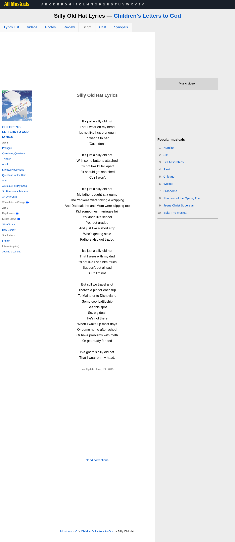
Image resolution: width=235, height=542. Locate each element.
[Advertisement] (77, 62)
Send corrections (97, 460)
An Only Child (9, 196)
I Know (6, 240)
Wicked (168, 183)
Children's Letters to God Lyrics (15, 131)
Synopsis (121, 27)
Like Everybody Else (13, 169)
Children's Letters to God (147, 16)
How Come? (8, 230)
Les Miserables (173, 162)
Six (165, 155)
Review (69, 27)
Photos (50, 27)
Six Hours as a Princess (15, 191)
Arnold (5, 164)
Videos (32, 27)
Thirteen (6, 159)
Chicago (169, 176)
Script (87, 27)
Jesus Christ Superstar (178, 205)
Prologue (7, 148)
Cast (102, 27)
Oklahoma (170, 191)
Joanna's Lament (11, 251)
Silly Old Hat (8, 224)
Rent (166, 169)
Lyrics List (11, 27)
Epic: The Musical (175, 212)
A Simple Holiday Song (14, 186)
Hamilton (169, 147)
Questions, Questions (13, 153)
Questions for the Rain (14, 175)
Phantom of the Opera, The (181, 198)
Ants (4, 180)
